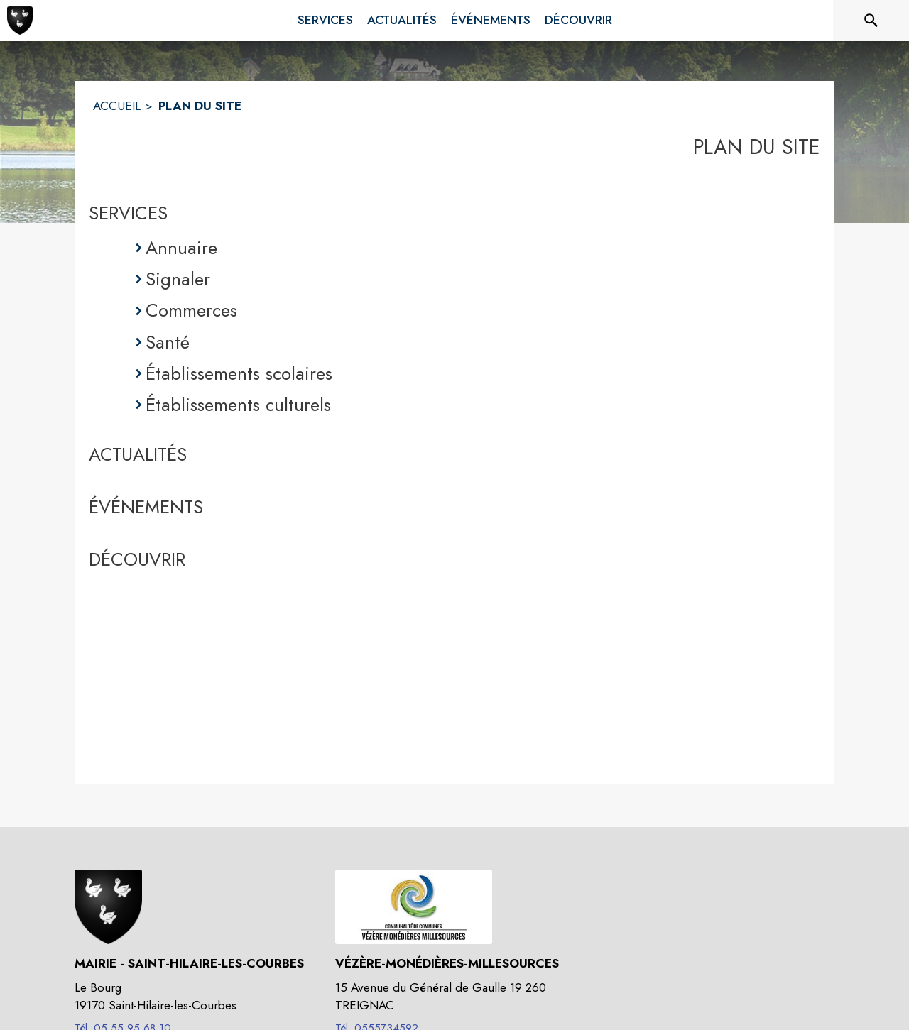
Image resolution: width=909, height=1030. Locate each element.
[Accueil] (20, 20)
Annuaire (181, 248)
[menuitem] (325, 17)
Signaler (178, 279)
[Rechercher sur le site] (871, 20)
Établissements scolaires (239, 373)
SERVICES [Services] (128, 213)
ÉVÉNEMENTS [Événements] (146, 507)
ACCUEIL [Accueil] (117, 105)
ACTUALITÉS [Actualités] (138, 454)
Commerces (191, 310)
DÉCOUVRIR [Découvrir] (137, 559)
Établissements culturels (238, 405)
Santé (168, 342)
